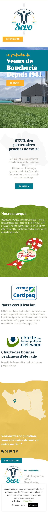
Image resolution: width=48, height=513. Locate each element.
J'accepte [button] (33, 505)
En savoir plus (18, 505)
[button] (24, 5)
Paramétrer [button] (28, 501)
